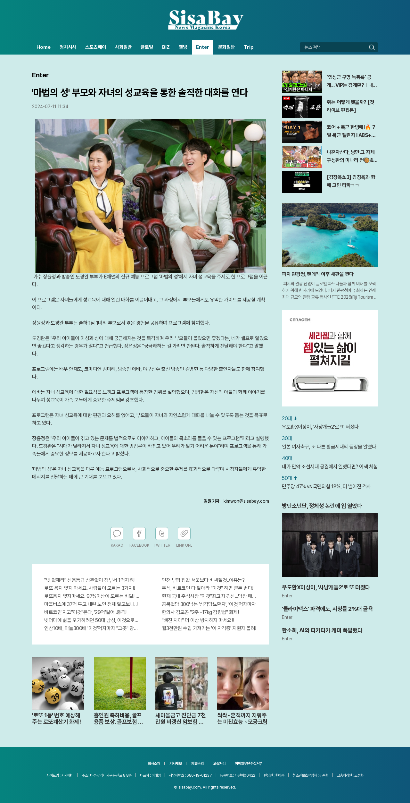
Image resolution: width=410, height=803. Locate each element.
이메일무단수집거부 (248, 763)
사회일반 (123, 47)
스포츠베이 (95, 47)
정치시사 (68, 47)
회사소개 (154, 763)
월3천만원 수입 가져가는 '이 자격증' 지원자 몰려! (209, 628)
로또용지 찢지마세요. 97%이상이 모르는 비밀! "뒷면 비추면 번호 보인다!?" (91, 596)
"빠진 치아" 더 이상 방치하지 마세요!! (198, 620)
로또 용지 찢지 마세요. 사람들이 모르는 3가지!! (89, 588)
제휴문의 (197, 763)
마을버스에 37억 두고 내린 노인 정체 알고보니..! (91, 604)
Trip (249, 47)
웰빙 (183, 47)
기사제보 (175, 763)
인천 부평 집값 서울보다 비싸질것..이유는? (203, 580)
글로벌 (147, 47)
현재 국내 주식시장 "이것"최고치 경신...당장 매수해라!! (209, 596)
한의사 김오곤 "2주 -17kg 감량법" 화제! (200, 612)
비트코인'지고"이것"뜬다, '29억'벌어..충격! (85, 612)
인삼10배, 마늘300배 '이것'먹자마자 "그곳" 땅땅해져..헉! (91, 628)
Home (44, 47)
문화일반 (226, 47)
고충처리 (219, 763)
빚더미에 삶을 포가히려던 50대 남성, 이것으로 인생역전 (91, 620)
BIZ (166, 47)
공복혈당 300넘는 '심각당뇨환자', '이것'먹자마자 (209, 604)
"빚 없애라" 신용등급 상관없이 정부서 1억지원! (89, 580)
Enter (202, 47)
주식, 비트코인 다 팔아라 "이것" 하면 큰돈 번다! (207, 588)
